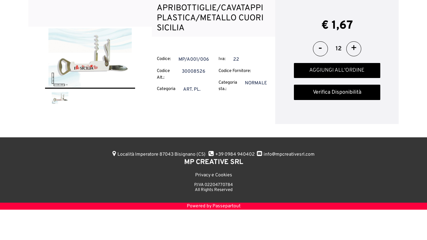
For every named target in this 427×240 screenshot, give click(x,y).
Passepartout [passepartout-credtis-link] (226, 206)
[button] (90, 58)
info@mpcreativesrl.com (289, 154)
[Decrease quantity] (320, 48)
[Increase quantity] (353, 48)
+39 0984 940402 (235, 154)
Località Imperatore (161, 154)
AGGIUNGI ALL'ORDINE (337, 70)
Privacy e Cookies (213, 175)
